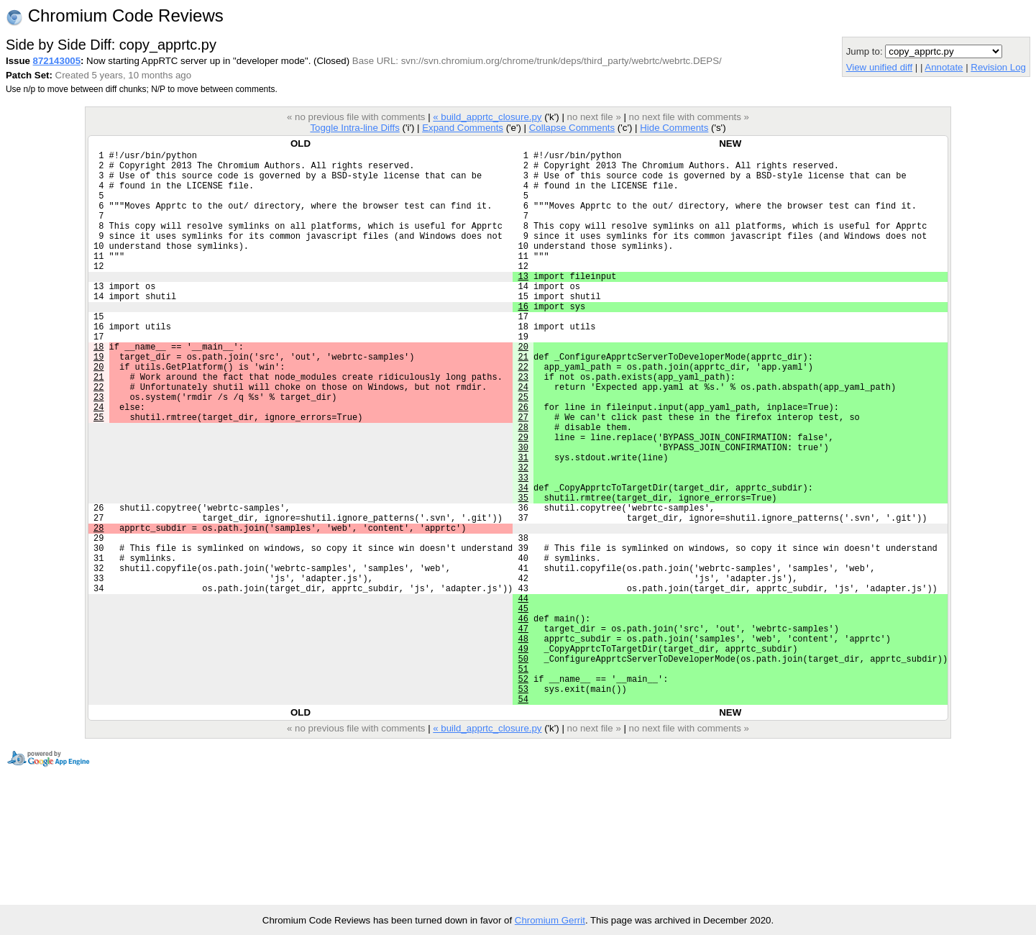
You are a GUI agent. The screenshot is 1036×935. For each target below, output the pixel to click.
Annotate (944, 67)
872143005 (57, 60)
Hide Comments (674, 127)
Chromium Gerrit (550, 920)
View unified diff (879, 67)
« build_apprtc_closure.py (487, 116)
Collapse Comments (572, 127)
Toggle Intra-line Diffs (354, 127)
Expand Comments (462, 127)
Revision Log (998, 67)
